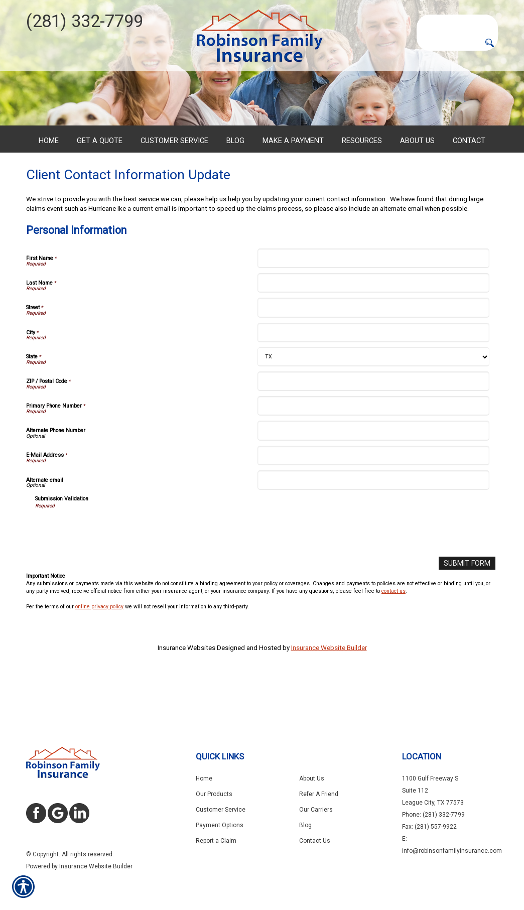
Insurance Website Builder (329, 689)
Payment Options (219, 825)
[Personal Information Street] (373, 349)
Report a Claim (216, 840)
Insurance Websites (186, 689)
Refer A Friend (318, 794)
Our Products (214, 794)
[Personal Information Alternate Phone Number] (373, 472)
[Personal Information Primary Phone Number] (373, 448)
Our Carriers (316, 809)
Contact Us (314, 840)
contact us (393, 632)
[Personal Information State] (373, 399)
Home (204, 778)
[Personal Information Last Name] (373, 325)
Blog (305, 825)
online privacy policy (99, 648)
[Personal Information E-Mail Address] (373, 497)
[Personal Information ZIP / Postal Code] (373, 423)
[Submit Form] (469, 605)
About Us (311, 778)
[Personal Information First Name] (373, 300)
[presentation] (111, 571)
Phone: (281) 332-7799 (433, 814)
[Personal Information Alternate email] (373, 522)
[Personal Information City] (373, 374)
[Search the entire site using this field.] (457, 22)
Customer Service (220, 809)
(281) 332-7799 (84, 21)
